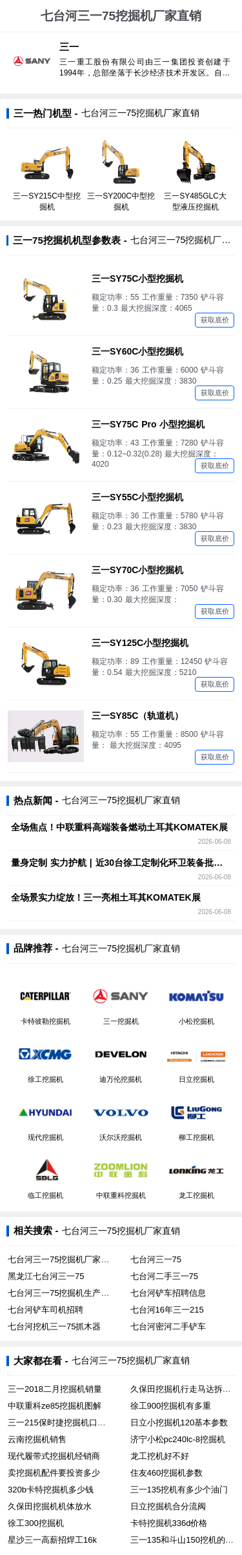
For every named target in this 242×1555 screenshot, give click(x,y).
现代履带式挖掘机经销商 (54, 1456)
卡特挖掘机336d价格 (169, 1523)
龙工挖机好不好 (159, 1456)
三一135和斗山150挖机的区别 (186, 1540)
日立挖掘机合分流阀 (168, 1506)
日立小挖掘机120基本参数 (179, 1422)
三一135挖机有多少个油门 (179, 1489)
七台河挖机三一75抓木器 (54, 1326)
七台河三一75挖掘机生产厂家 (62, 1293)
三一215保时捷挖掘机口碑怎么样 (69, 1422)
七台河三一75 (155, 1259)
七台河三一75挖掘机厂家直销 (62, 1259)
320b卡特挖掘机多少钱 (51, 1489)
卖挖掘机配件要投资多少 (54, 1473)
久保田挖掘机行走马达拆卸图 (184, 1389)
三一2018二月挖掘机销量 (55, 1389)
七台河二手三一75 (164, 1276)
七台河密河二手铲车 (168, 1326)
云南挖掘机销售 (37, 1439)
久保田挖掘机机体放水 (50, 1506)
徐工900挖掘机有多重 (171, 1406)
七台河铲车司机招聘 (45, 1310)
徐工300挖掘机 (36, 1523)
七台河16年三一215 (167, 1310)
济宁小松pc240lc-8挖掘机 (177, 1439)
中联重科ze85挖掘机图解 (54, 1406)
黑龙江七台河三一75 (46, 1276)
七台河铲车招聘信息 (168, 1293)
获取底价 (215, 320)
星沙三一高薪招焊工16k (52, 1540)
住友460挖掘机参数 (166, 1473)
